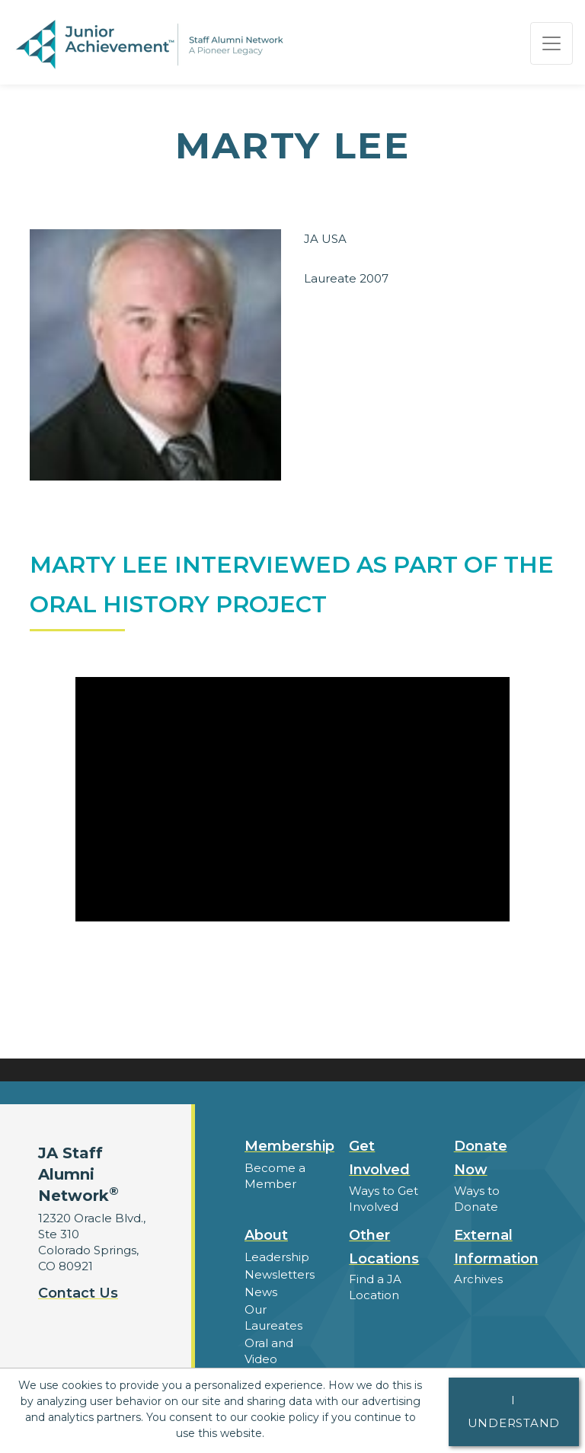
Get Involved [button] (379, 1158)
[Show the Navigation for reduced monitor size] (551, 43)
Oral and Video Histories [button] (269, 1359)
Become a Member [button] (275, 1176)
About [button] (266, 1235)
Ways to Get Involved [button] (383, 1198)
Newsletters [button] (280, 1274)
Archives (478, 1279)
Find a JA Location (375, 1287)
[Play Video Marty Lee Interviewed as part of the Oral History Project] (292, 799)
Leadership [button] (277, 1257)
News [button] (261, 1292)
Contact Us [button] (78, 1293)
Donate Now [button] (480, 1158)
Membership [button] (289, 1146)
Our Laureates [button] (273, 1317)
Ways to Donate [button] (477, 1198)
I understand (514, 1411)
